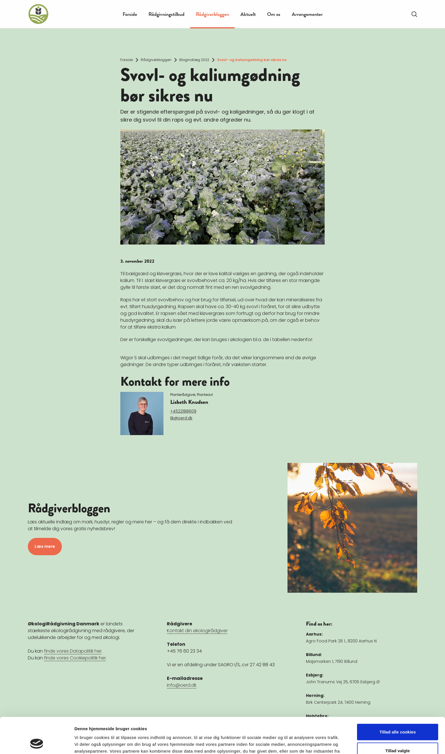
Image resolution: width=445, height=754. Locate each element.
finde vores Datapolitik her (73, 651)
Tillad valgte (397, 717)
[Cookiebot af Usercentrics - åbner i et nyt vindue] (37, 743)
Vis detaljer (295, 742)
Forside (130, 14)
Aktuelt (248, 14)
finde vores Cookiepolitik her (75, 658)
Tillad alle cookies (397, 698)
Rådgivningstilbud (166, 14)
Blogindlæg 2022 (194, 59)
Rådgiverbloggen (212, 14)
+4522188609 (183, 411)
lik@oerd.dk (181, 418)
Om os (273, 14)
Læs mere (45, 546)
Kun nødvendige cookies (397, 735)
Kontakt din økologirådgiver (197, 630)
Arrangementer (307, 14)
